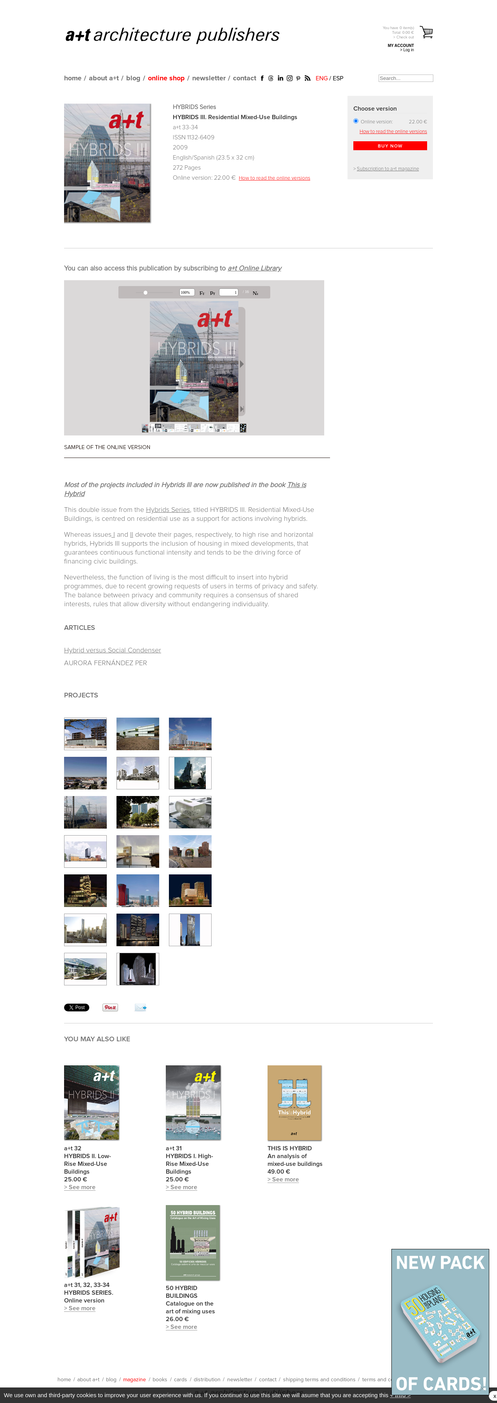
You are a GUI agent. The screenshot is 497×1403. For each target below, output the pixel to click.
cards (180, 1379)
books (160, 1379)
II (131, 534)
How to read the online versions (274, 178)
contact (244, 78)
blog (133, 78)
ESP (338, 78)
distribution (207, 1379)
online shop (166, 78)
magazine (134, 1379)
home (73, 78)
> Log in (407, 50)
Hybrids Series (168, 509)
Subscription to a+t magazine (388, 169)
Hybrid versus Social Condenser (112, 650)
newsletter (209, 78)
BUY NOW (390, 146)
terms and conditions (387, 1379)
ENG (322, 78)
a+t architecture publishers (182, 35)
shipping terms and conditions (319, 1379)
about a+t (104, 78)
